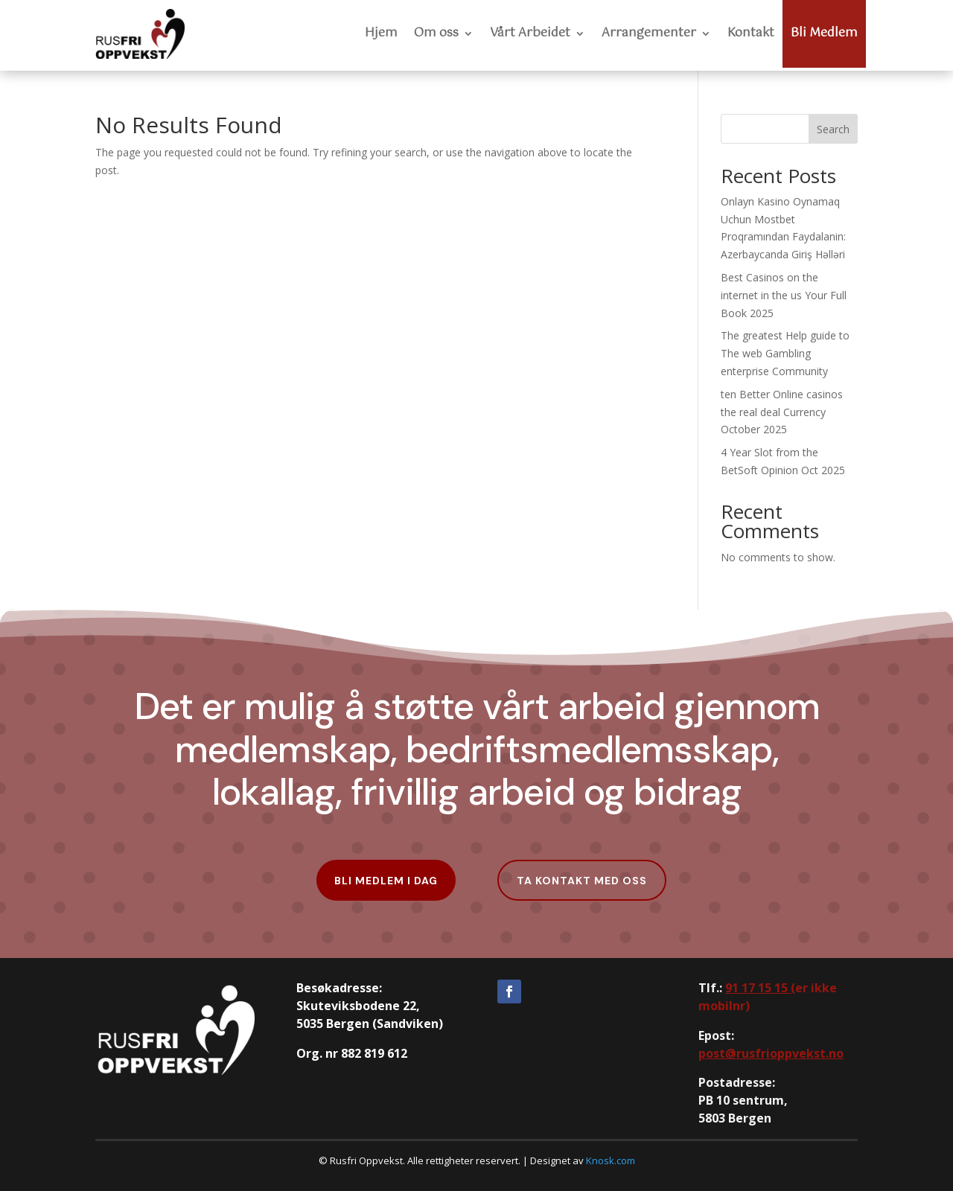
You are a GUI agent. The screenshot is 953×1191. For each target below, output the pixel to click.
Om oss (436, 33)
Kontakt (750, 33)
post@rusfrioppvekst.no (771, 1053)
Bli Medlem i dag (386, 880)
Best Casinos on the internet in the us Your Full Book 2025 (784, 295)
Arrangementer (649, 33)
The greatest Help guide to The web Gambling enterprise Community (785, 353)
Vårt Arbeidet (530, 33)
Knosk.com (610, 1160)
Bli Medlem (824, 33)
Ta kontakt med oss (582, 880)
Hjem (381, 33)
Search (833, 129)
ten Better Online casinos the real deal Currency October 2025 (782, 412)
